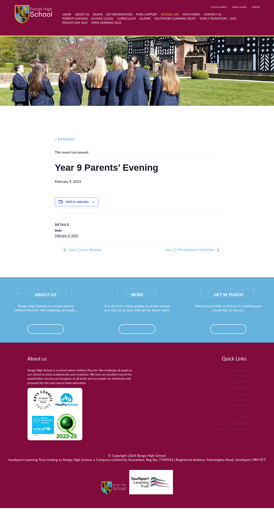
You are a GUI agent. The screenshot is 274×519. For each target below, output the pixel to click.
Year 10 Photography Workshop (190, 250)
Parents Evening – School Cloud (87, 18)
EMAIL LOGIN (239, 7)
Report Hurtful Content (231, 429)
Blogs (243, 417)
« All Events (64, 139)
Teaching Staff (237, 382)
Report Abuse (237, 423)
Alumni (145, 18)
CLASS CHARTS (219, 7)
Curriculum (126, 18)
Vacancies (240, 399)
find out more (46, 329)
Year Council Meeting (85, 250)
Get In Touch (228, 329)
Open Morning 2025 (106, 22)
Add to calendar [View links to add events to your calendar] (77, 201)
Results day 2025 (75, 22)
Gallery (242, 376)
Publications (238, 405)
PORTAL (256, 7)
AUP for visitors (236, 435)
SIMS (243, 411)
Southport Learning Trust (175, 18)
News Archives (237, 370)
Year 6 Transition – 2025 (218, 18)
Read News (137, 329)
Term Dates (239, 393)
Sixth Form (239, 387)
